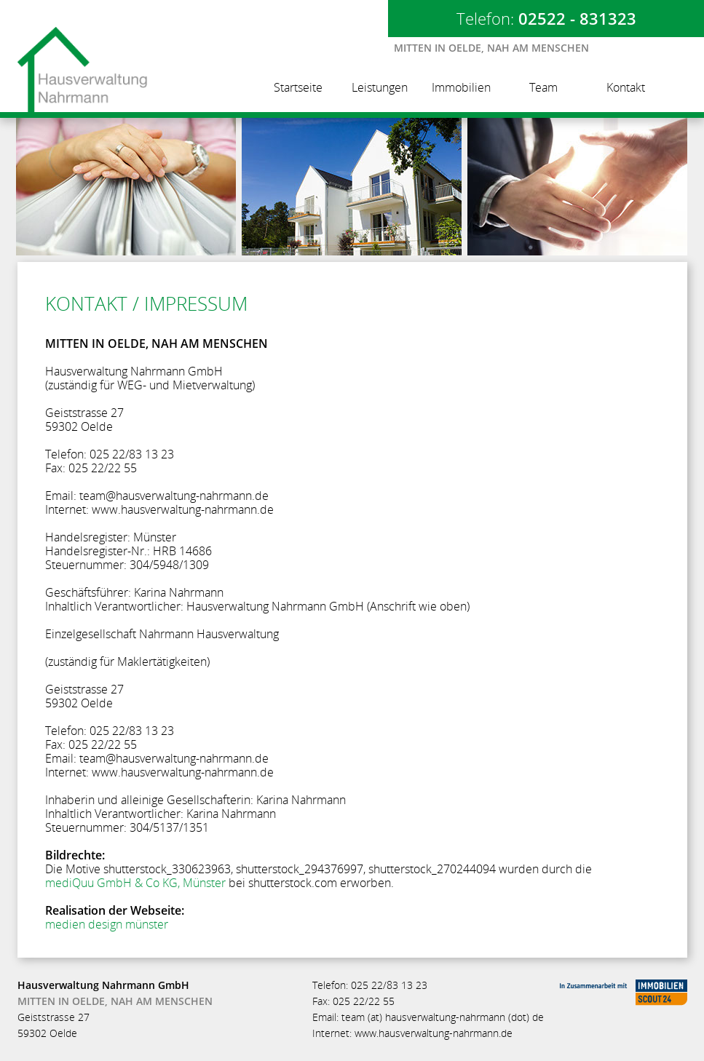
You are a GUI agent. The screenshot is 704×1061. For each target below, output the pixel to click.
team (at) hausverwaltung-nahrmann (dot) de (442, 1017)
